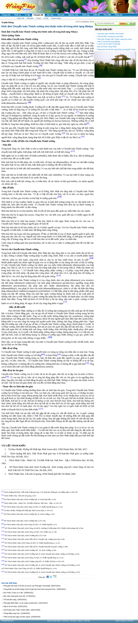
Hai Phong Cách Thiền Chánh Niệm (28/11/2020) (21, 610)
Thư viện (107, 15)
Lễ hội (46, 18)
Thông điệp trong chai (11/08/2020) (16, 613)
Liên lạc (87, 621)
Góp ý (80, 621)
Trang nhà (6, 15)
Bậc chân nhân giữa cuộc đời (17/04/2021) (19, 596)
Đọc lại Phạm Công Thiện (106, 47)
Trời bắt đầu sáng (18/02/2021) (15, 600)
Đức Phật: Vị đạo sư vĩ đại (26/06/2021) (18, 593)
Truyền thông (56, 18)
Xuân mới (20, 18)
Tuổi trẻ (96, 15)
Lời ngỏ (73, 621)
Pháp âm (118, 15)
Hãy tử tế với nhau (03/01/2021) (15, 606)
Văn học (50, 15)
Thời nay (85, 15)
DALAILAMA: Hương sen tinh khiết (110, 36)
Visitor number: (124, 621)
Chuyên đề (38, 15)
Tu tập (27, 15)
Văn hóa (60, 15)
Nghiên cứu (73, 15)
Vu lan (38, 18)
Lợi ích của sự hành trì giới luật (108, 44)
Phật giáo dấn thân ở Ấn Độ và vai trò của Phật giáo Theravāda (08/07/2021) (31, 586)
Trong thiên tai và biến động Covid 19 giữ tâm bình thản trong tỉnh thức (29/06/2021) (34, 589)
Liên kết (65, 621)
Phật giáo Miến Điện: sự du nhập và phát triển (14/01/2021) (25, 603)
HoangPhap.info (7, 621)
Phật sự (17, 15)
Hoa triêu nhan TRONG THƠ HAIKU (110, 34)
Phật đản (30, 18)
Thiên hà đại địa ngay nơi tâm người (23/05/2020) (21, 617)
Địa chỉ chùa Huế (53, 621)
